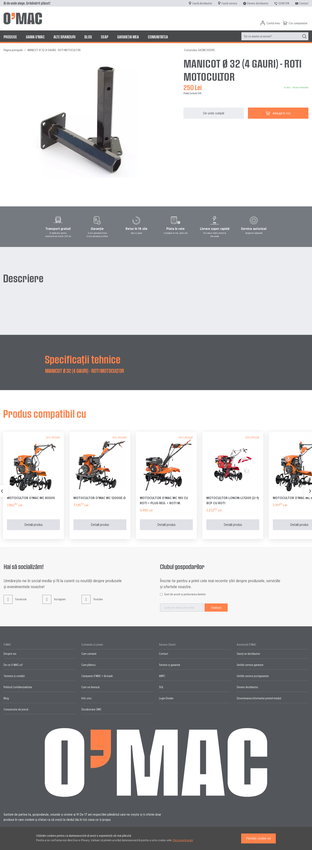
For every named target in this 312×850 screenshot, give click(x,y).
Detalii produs (33, 525)
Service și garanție (169, 665)
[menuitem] (10, 36)
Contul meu (273, 23)
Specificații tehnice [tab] (83, 359)
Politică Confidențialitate (18, 687)
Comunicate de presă (16, 709)
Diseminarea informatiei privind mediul (259, 698)
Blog (6, 698)
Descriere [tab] (23, 278)
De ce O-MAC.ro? (13, 665)
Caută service (229, 3)
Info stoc (86, 698)
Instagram (54, 602)
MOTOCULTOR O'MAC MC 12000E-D (99, 498)
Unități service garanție (250, 665)
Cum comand (88, 654)
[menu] (156, 36)
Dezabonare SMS (91, 709)
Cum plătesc (88, 665)
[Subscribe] (216, 607)
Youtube (92, 602)
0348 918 (283, 3)
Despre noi (10, 654)
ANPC (162, 676)
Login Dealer (166, 698)
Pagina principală (13, 50)
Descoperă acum (183, 840)
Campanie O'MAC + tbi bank (97, 676)
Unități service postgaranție (253, 676)
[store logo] (23, 18)
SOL (161, 687)
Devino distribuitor (257, 3)
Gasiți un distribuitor (248, 654)
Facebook (15, 602)
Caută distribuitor (202, 3)
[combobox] (274, 36)
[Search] (304, 36)
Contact (303, 3)
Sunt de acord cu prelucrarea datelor (185, 594)
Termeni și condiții (14, 676)
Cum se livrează (90, 687)
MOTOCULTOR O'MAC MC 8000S (31, 498)
